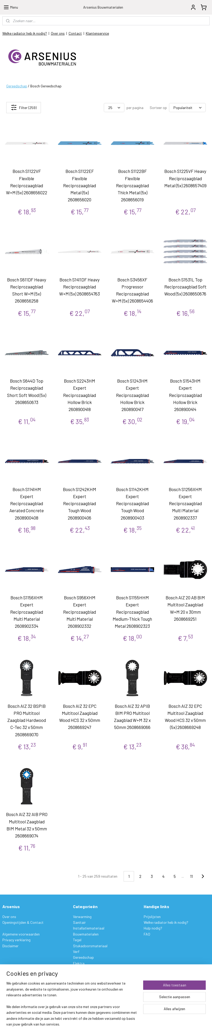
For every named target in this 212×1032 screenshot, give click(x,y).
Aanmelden (86, 995)
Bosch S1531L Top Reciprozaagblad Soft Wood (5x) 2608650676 (185, 286)
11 (191, 876)
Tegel (77, 940)
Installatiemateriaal (88, 928)
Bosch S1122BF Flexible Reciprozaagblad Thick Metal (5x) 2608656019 (132, 185)
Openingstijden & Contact (23, 922)
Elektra (78, 963)
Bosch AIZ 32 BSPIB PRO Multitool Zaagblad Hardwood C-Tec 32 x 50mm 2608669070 (26, 720)
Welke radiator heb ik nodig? (24, 33)
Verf (76, 951)
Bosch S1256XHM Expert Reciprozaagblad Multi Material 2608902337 (185, 503)
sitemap (130, 1022)
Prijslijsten (152, 916)
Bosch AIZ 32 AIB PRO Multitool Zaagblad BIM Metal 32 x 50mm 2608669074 (26, 825)
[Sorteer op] (187, 107)
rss (138, 1022)
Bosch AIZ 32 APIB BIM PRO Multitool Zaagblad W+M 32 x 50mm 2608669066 (132, 716)
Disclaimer (10, 946)
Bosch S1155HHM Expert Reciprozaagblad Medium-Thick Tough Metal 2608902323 (132, 612)
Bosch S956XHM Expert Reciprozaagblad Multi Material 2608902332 (79, 612)
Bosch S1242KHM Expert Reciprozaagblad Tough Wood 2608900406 (79, 503)
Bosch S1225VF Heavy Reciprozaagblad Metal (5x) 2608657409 (185, 178)
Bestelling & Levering (18, 983)
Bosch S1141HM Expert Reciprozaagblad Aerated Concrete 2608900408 (26, 503)
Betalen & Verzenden (18, 989)
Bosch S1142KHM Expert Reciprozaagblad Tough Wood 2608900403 (132, 503)
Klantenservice (97, 33)
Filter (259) (24, 107)
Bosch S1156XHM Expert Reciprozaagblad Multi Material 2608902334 (26, 612)
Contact (75, 33)
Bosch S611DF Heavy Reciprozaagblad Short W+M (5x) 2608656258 (26, 290)
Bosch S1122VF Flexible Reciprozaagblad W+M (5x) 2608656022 (26, 181)
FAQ (147, 934)
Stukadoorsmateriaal (90, 946)
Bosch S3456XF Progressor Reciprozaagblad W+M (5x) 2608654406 (132, 290)
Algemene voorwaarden (21, 934)
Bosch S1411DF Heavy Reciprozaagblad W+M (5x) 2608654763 (79, 286)
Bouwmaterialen (86, 934)
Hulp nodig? (153, 928)
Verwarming (82, 916)
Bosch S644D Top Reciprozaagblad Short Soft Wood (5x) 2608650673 (26, 391)
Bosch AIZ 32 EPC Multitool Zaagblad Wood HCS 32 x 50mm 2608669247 (79, 716)
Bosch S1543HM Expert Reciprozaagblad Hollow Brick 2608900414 (185, 395)
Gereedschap (16, 86)
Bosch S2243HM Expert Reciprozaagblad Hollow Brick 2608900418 (79, 395)
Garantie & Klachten (18, 1001)
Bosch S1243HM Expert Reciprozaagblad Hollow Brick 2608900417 (132, 395)
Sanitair (79, 922)
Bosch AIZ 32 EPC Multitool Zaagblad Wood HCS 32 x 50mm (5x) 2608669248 (185, 716)
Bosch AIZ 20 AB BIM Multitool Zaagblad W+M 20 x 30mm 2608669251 (185, 608)
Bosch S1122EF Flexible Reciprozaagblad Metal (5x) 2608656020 (79, 185)
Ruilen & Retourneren (18, 995)
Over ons (58, 33)
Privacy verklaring (16, 940)
